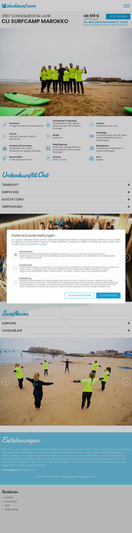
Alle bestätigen (108, 295)
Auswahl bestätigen (79, 295)
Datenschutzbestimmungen (33, 244)
